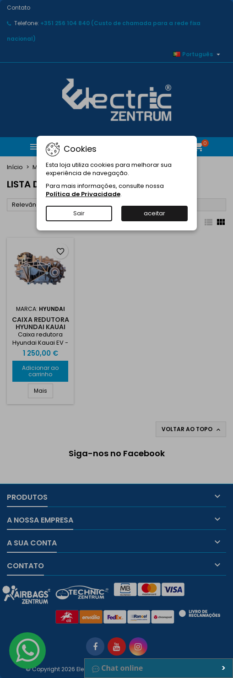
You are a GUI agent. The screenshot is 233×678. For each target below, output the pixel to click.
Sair (79, 213)
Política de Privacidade (83, 194)
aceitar (154, 213)
